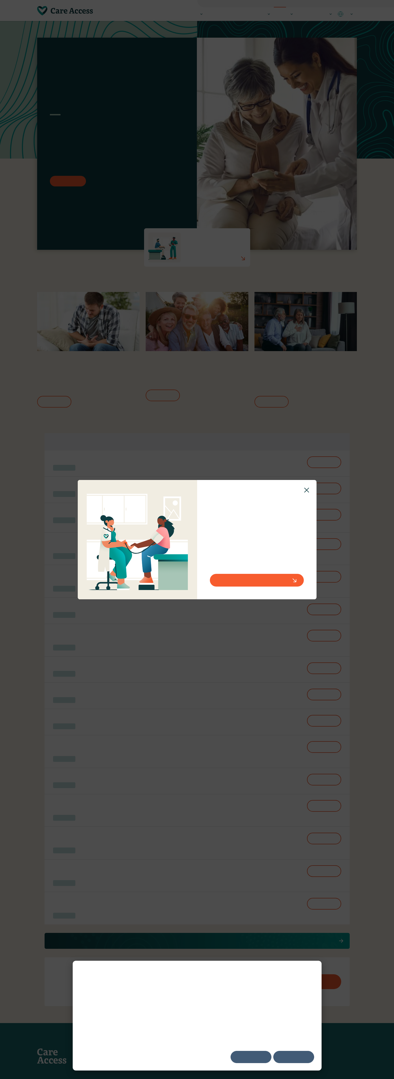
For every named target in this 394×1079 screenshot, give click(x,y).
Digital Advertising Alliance (254, 1007)
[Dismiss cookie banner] (312, 971)
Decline (293, 1057)
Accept (251, 1057)
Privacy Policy (129, 1027)
